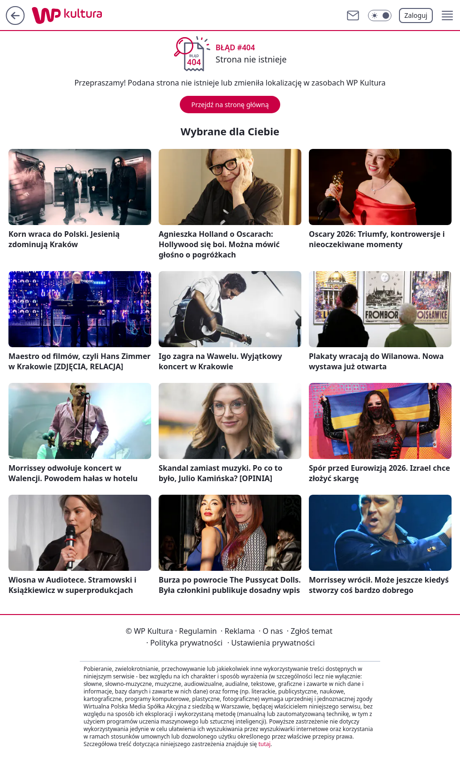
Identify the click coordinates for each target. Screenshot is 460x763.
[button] (447, 15)
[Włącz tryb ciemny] (379, 15)
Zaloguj (416, 15)
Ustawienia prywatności (270, 643)
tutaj (264, 744)
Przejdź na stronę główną (229, 104)
